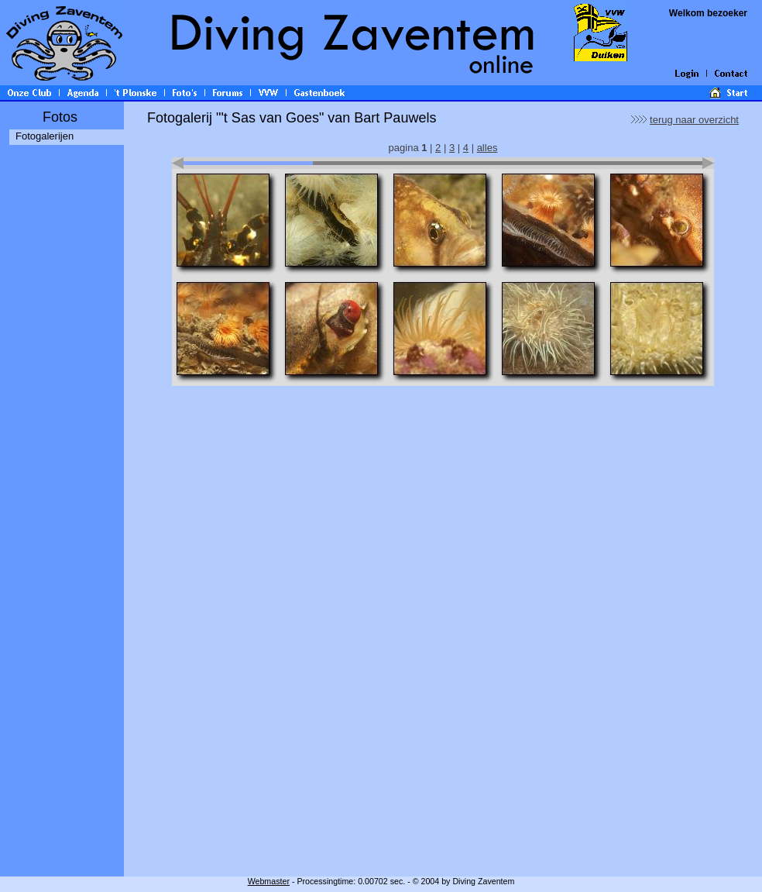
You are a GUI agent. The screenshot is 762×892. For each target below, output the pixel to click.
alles (487, 147)
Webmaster (269, 881)
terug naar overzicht (694, 120)
